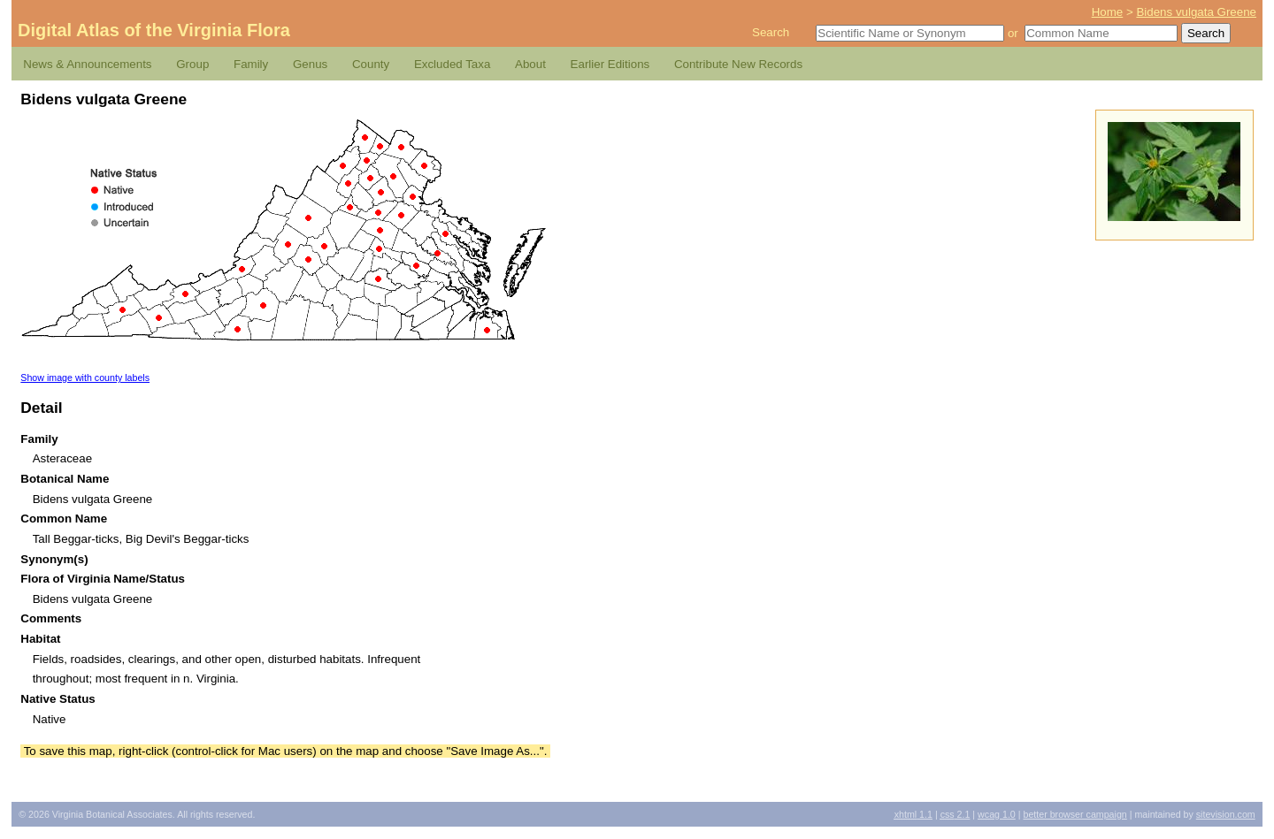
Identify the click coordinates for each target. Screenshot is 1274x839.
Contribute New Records (738, 64)
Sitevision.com (1225, 814)
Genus (310, 64)
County (370, 64)
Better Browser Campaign (1074, 814)
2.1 (955, 814)
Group (192, 64)
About (530, 64)
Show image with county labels (85, 377)
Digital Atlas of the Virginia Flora (154, 30)
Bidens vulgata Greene (1196, 12)
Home (1108, 12)
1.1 (913, 814)
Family (251, 64)
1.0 (997, 814)
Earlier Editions (610, 64)
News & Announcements (87, 64)
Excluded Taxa (452, 64)
